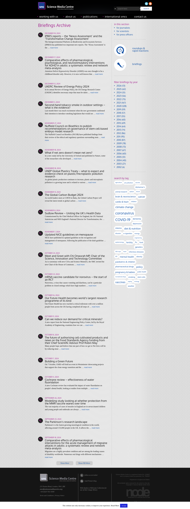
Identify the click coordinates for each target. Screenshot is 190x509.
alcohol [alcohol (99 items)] (137, 182)
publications (90, 16)
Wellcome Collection (97, 488)
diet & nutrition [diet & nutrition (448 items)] (132, 228)
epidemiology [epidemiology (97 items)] (119, 242)
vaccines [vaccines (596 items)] (120, 282)
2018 (119, 112)
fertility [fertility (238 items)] (129, 242)
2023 (119, 96)
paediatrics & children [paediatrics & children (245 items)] (125, 261)
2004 (119, 160)
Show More (64, 463)
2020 (119, 106)
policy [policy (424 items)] (139, 266)
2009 (119, 143)
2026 (119, 85)
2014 (119, 126)
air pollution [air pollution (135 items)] (128, 183)
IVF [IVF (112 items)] (116, 256)
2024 (119, 92)
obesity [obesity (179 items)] (139, 256)
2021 (119, 102)
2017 (119, 116)
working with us (48, 16)
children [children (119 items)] (134, 201)
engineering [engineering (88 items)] (138, 238)
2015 (119, 123)
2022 (119, 99)
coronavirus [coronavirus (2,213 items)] (124, 213)
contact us (140, 16)
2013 (119, 129)
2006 (119, 153)
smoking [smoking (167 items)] (131, 277)
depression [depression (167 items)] (137, 223)
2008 (119, 146)
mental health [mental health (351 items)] (127, 256)
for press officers (125, 34)
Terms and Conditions (47, 495)
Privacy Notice (59, 495)
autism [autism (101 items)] (132, 192)
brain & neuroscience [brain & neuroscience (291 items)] (125, 196)
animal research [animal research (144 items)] (121, 192)
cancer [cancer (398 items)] (141, 196)
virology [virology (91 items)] (136, 281)
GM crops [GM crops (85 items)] (118, 251)
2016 (119, 119)
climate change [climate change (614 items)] (124, 207)
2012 (119, 133)
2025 (119, 89)
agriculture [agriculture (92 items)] (118, 182)
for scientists (123, 31)
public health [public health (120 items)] (141, 272)
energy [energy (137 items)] (137, 233)
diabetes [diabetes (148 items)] (118, 228)
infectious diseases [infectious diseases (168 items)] (136, 252)
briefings (137, 64)
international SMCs (116, 16)
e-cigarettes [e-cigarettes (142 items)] (127, 233)
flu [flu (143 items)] (136, 242)
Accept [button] (124, 506)
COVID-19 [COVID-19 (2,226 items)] (122, 219)
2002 (119, 167)
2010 (119, 140)
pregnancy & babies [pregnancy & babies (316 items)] (125, 272)
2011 (118, 136)
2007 (119, 150)
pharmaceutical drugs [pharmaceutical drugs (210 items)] (124, 266)
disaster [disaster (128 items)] (118, 233)
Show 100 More (84, 463)
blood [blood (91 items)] (138, 191)
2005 (119, 157)
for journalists (123, 27)
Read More (115, 506)
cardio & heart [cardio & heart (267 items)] (122, 201)
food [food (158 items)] (141, 242)
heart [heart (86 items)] (124, 251)
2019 (119, 109)
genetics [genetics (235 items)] (139, 247)
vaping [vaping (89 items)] (130, 281)
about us (70, 16)
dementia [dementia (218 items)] (137, 219)
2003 (119, 163)
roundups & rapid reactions (140, 49)
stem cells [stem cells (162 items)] (141, 277)
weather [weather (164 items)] (131, 286)
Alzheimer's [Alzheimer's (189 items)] (140, 187)
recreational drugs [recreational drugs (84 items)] (120, 277)
